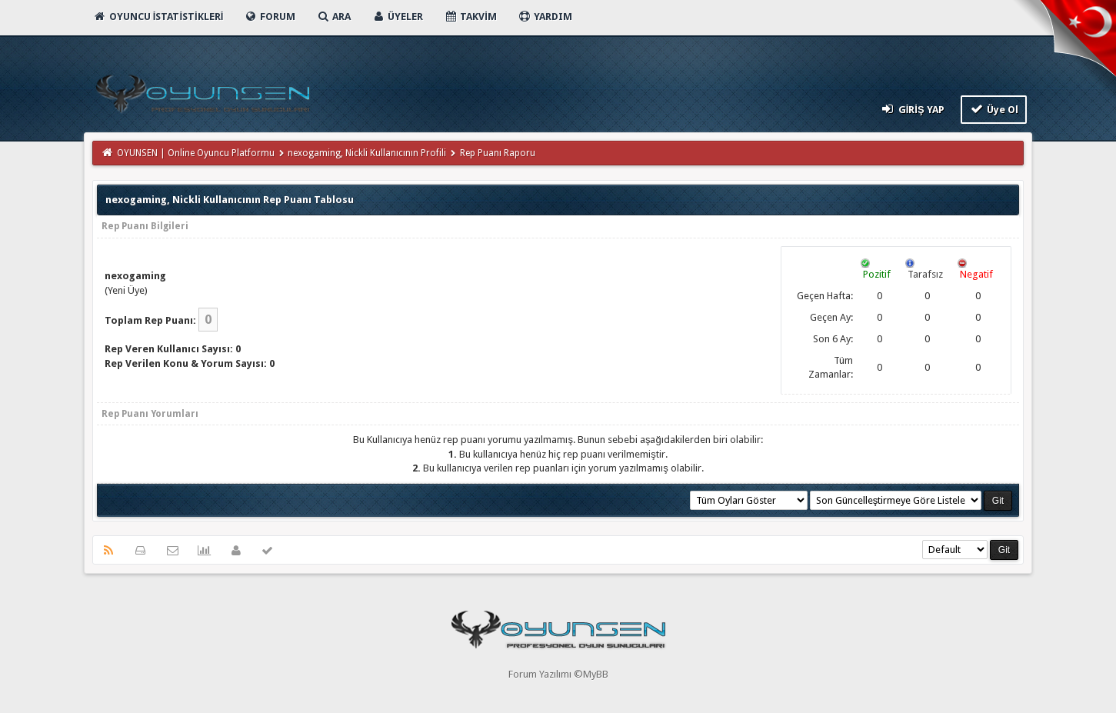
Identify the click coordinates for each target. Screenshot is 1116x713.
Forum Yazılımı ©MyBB (558, 674)
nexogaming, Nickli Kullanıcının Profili (367, 153)
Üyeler (397, 16)
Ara (333, 16)
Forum (269, 16)
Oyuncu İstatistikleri (158, 16)
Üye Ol (994, 108)
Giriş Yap (912, 108)
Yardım (545, 16)
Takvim (470, 16)
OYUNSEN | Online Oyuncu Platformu (196, 153)
